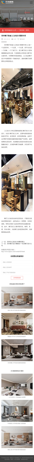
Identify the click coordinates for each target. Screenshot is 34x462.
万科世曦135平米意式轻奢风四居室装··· (17, 363)
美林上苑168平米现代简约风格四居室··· (17, 310)
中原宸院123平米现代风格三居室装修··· (17, 423)
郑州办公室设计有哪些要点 (16, 241)
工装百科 (21, 30)
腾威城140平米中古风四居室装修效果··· (17, 336)
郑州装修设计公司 (10, 30)
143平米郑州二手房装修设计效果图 (17, 397)
